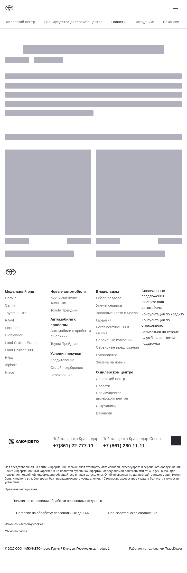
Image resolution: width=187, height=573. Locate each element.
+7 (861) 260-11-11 (124, 445)
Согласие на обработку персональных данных (52, 513)
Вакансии (171, 22)
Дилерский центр (20, 22)
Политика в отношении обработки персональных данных (57, 501)
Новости (118, 22)
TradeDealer (173, 548)
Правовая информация (21, 489)
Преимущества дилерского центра (73, 22)
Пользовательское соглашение (132, 513)
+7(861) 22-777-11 (73, 445)
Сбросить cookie (16, 531)
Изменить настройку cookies (24, 524)
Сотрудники (144, 22)
